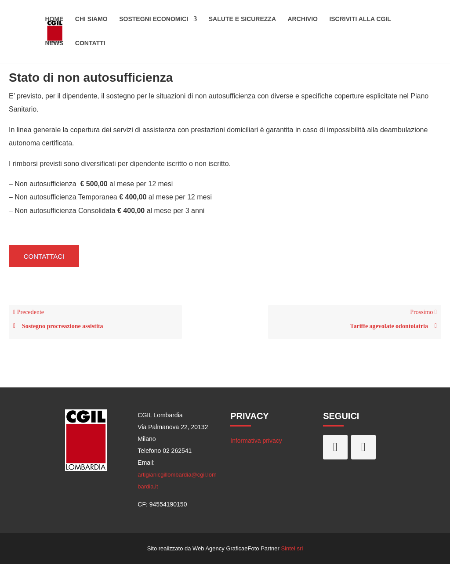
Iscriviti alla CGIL (360, 21)
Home (54, 21)
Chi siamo (91, 21)
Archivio (302, 21)
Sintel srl (292, 548)
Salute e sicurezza (242, 21)
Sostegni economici (153, 21)
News (54, 45)
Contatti (90, 45)
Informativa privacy (256, 440)
